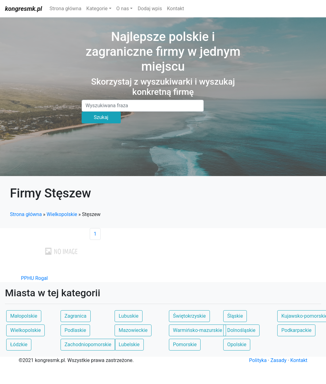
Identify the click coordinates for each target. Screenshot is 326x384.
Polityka (258, 360)
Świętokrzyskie (189, 316)
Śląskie (235, 316)
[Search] (143, 106)
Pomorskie (185, 344)
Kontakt (175, 8)
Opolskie (237, 344)
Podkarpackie (296, 330)
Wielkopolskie (62, 214)
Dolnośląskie (241, 330)
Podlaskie (75, 330)
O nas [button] (122, 8)
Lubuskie (128, 316)
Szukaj (101, 117)
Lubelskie (129, 344)
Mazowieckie (133, 330)
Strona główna (65, 8)
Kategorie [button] (96, 8)
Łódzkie (18, 344)
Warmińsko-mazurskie (197, 330)
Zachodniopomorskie (88, 344)
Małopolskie (23, 316)
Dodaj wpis (150, 8)
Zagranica (76, 316)
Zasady (278, 360)
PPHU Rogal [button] (34, 278)
